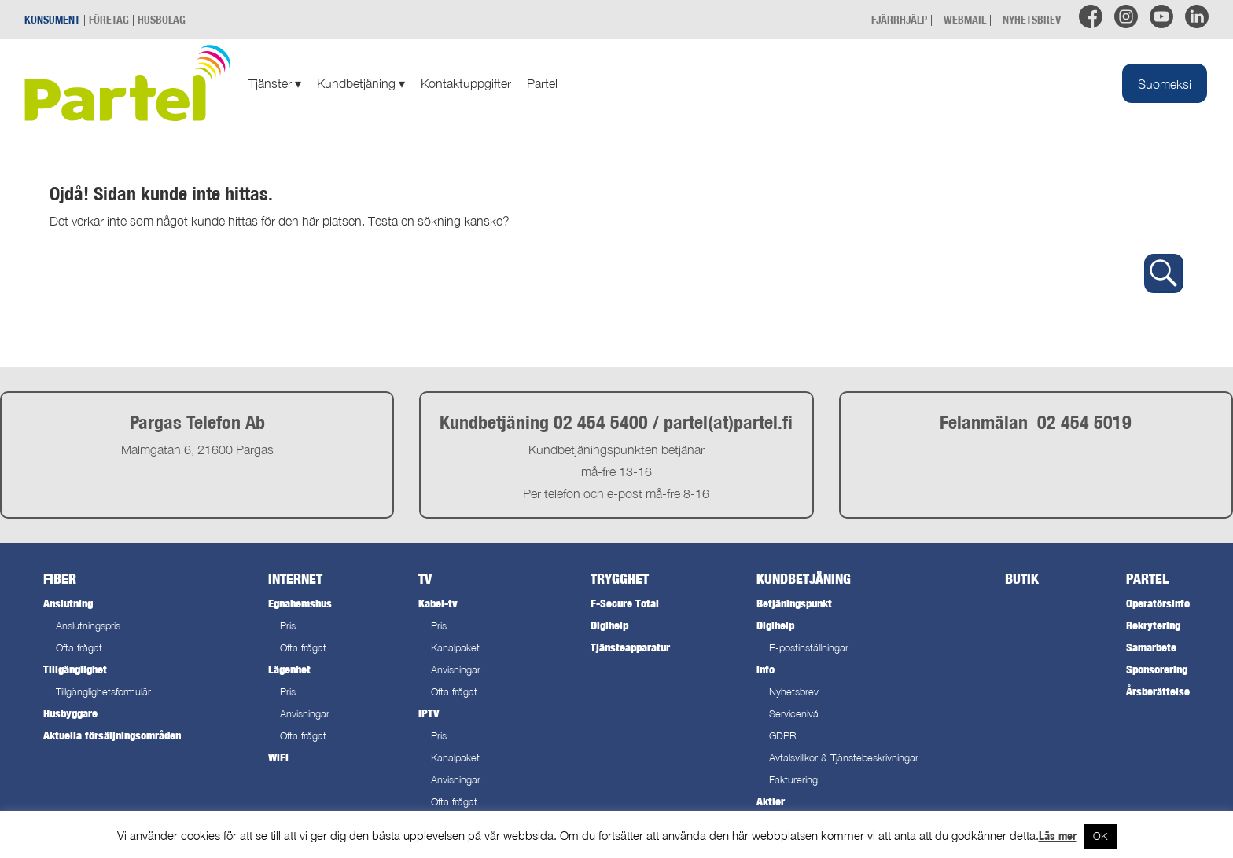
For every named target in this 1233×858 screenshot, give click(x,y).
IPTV (428, 713)
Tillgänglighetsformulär (103, 692)
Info (765, 669)
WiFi (278, 757)
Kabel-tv (438, 603)
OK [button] (1100, 836)
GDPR (783, 736)
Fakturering (793, 780)
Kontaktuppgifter (466, 83)
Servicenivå (794, 714)
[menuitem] (1164, 83)
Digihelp (609, 625)
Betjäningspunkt (794, 603)
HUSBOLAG (162, 19)
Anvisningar (304, 714)
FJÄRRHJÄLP (899, 19)
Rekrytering (1153, 625)
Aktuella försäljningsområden (112, 735)
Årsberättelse (1158, 691)
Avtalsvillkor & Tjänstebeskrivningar (843, 758)
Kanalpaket (455, 648)
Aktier (770, 801)
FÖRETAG (109, 19)
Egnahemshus (300, 603)
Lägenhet (289, 669)
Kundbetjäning (361, 83)
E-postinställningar (808, 648)
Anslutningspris (88, 626)
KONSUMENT (52, 19)
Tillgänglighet (75, 669)
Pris (288, 626)
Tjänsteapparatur (630, 647)
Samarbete (1151, 647)
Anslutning (68, 603)
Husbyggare (70, 713)
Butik (1022, 578)
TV (425, 578)
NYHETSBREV (1032, 19)
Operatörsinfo (1158, 603)
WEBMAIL (965, 19)
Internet (295, 578)
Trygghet (620, 578)
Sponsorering (1156, 669)
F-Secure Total (625, 603)
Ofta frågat (79, 648)
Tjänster (274, 83)
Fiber (59, 578)
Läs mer (1058, 835)
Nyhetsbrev (794, 692)
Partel (542, 83)
